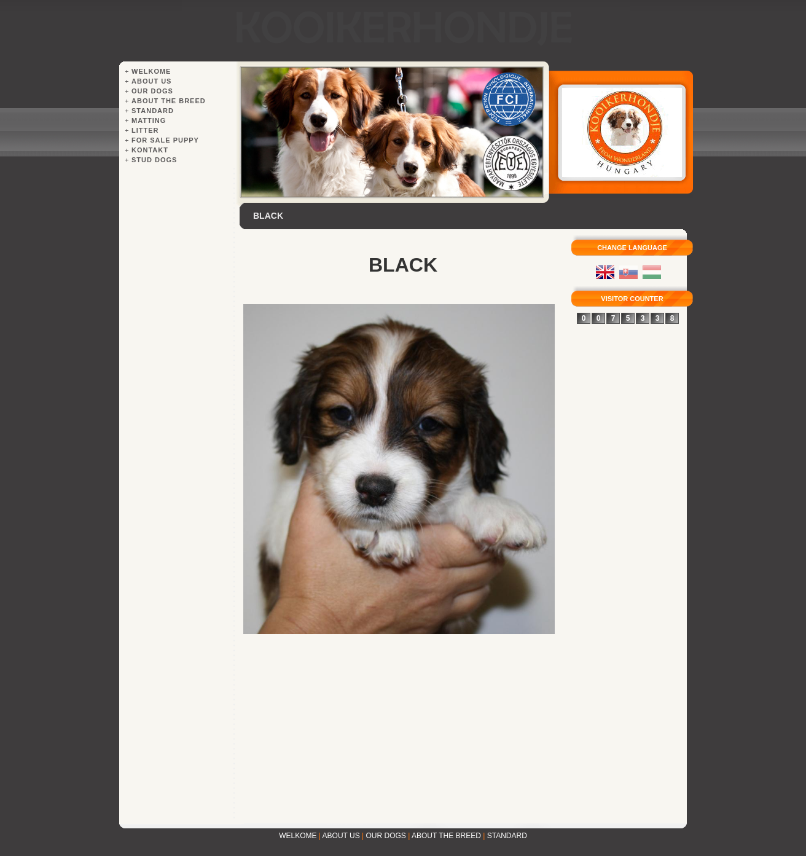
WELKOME (297, 835)
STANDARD (507, 835)
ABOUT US (341, 835)
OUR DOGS (386, 835)
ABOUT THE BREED (446, 835)
